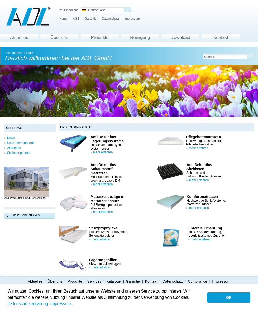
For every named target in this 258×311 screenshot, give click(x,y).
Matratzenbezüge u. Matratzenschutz (107, 199)
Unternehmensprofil (20, 143)
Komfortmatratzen (202, 197)
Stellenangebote (18, 153)
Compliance (197, 281)
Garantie (90, 19)
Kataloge (113, 281)
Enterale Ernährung (205, 228)
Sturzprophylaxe (103, 228)
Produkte (99, 37)
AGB (76, 19)
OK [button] (229, 297)
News (11, 138)
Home (63, 19)
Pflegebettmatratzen (203, 137)
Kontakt (220, 37)
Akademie (14, 148)
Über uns (59, 37)
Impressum (60, 303)
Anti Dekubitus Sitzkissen (199, 167)
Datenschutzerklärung (28, 303)
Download (180, 37)
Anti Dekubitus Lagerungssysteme (107, 139)
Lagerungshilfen (103, 260)
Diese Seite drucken (26, 215)
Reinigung (140, 37)
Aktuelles (19, 37)
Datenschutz (110, 19)
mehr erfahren (103, 152)
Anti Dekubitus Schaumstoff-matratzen (103, 169)
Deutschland (93, 10)
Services (94, 281)
